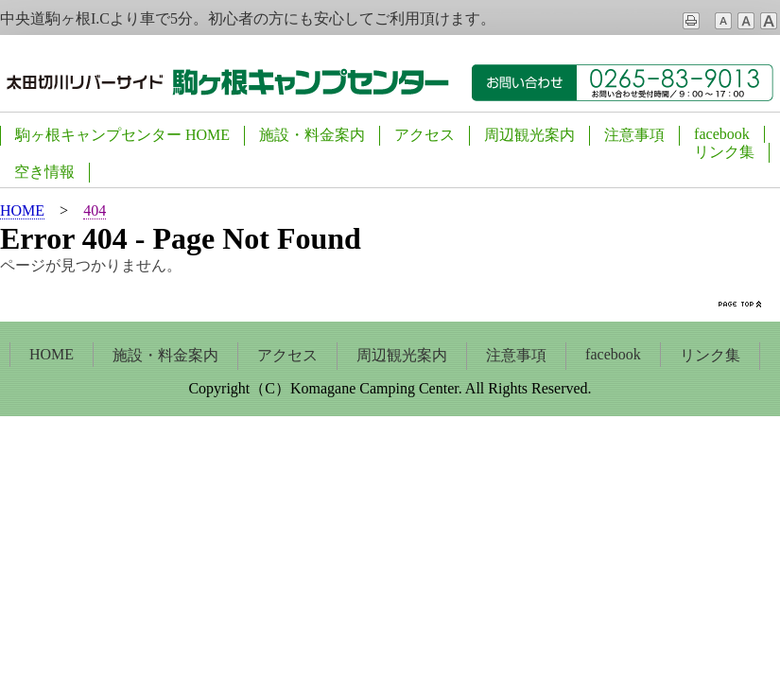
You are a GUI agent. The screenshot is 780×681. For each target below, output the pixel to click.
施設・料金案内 (312, 135)
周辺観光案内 (529, 135)
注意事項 (634, 135)
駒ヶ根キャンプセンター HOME (122, 135)
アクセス (424, 135)
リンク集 (724, 152)
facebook (722, 134)
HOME (51, 354)
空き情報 (44, 172)
